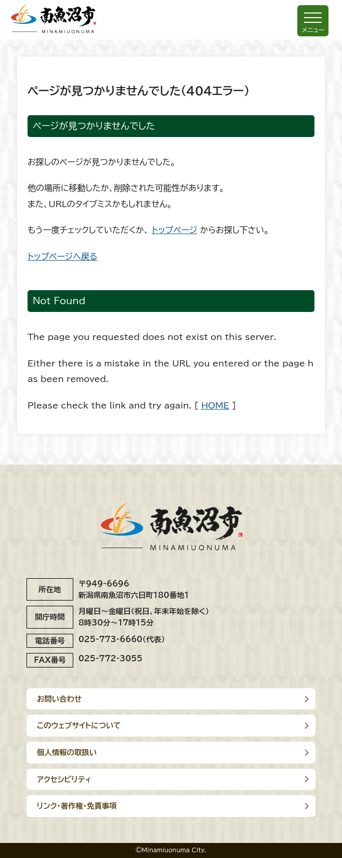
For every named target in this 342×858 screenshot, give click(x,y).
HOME (215, 405)
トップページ (174, 230)
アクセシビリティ (64, 779)
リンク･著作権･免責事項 (77, 806)
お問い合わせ (59, 699)
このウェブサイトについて (79, 725)
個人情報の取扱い (67, 752)
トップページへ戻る (62, 256)
